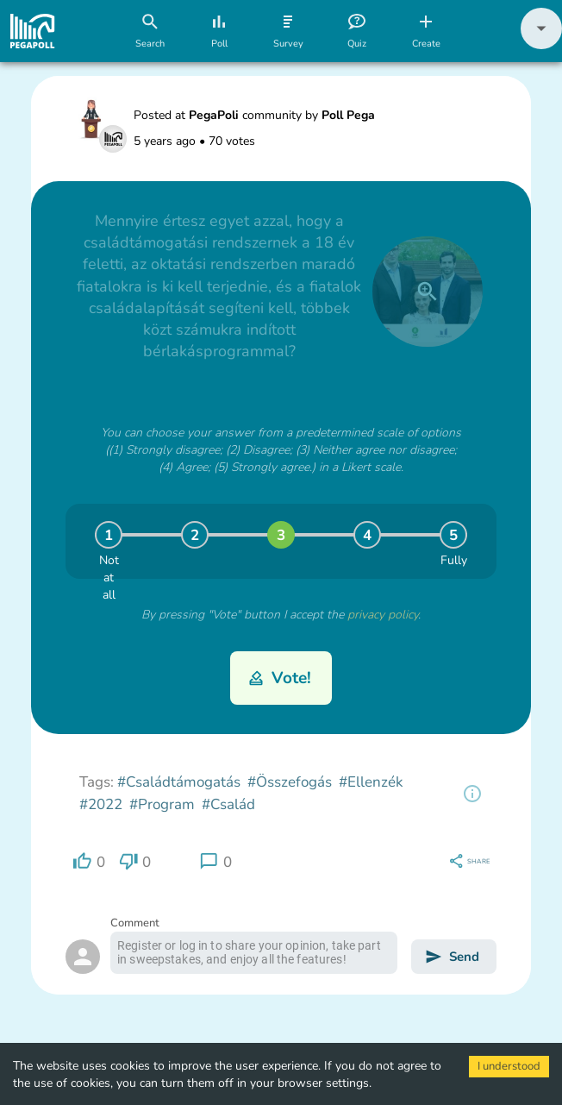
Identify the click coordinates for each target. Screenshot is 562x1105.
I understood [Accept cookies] (509, 1066)
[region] (472, 793)
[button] (541, 45)
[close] (427, 291)
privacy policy (382, 614)
